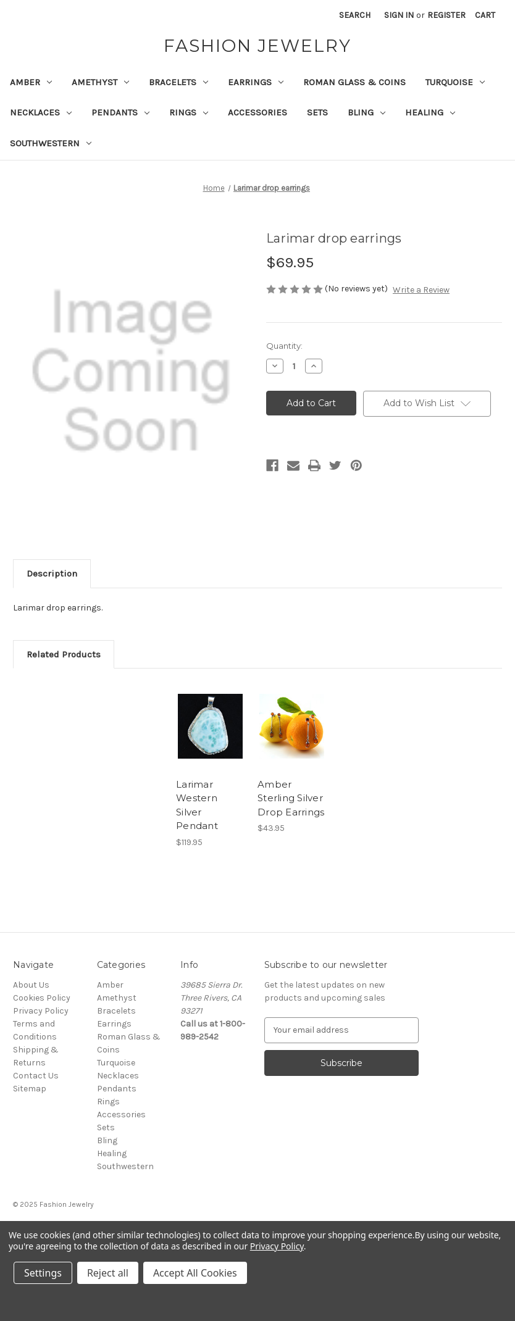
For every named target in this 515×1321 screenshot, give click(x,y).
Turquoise (455, 82)
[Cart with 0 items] (485, 15)
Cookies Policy (41, 998)
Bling (366, 112)
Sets (317, 112)
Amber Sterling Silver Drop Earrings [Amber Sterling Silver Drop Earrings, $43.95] (291, 798)
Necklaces (41, 112)
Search (355, 15)
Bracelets (178, 82)
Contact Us (36, 1075)
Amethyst (100, 82)
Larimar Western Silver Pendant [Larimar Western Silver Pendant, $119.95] (197, 805)
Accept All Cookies (195, 1273)
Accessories (257, 112)
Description (52, 573)
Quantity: (284, 346)
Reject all (107, 1273)
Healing (430, 112)
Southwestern (50, 143)
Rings (188, 112)
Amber (31, 82)
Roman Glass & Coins (354, 82)
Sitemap (29, 1088)
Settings (43, 1273)
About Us (31, 985)
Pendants (120, 112)
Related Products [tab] (64, 654)
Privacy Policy (41, 1011)
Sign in (399, 15)
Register (446, 15)
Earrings (255, 82)
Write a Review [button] (421, 290)
